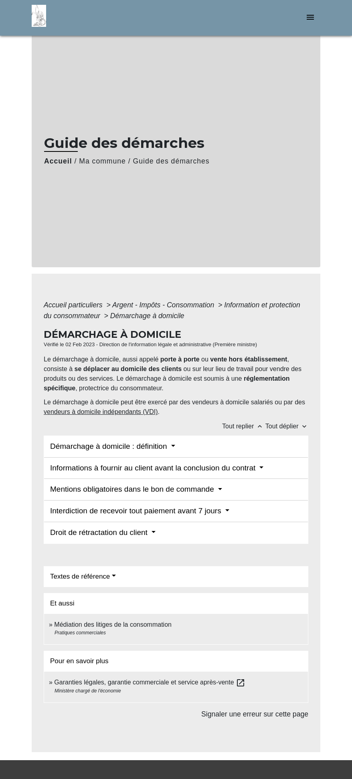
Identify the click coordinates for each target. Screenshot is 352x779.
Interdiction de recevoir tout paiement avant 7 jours (136, 511)
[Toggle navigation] (310, 17)
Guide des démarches (171, 161)
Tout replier (243, 426)
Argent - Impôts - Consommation (164, 305)
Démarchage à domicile (147, 316)
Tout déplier (286, 426)
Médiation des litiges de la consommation (113, 624)
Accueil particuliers (74, 305)
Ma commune (102, 161)
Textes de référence (80, 576)
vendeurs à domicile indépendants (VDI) (101, 411)
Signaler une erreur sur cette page (254, 714)
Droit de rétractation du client (100, 532)
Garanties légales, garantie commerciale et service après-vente (149, 682)
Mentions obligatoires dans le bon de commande (133, 489)
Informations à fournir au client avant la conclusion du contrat (154, 468)
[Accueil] (82, 18)
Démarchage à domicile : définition (109, 446)
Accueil (58, 161)
